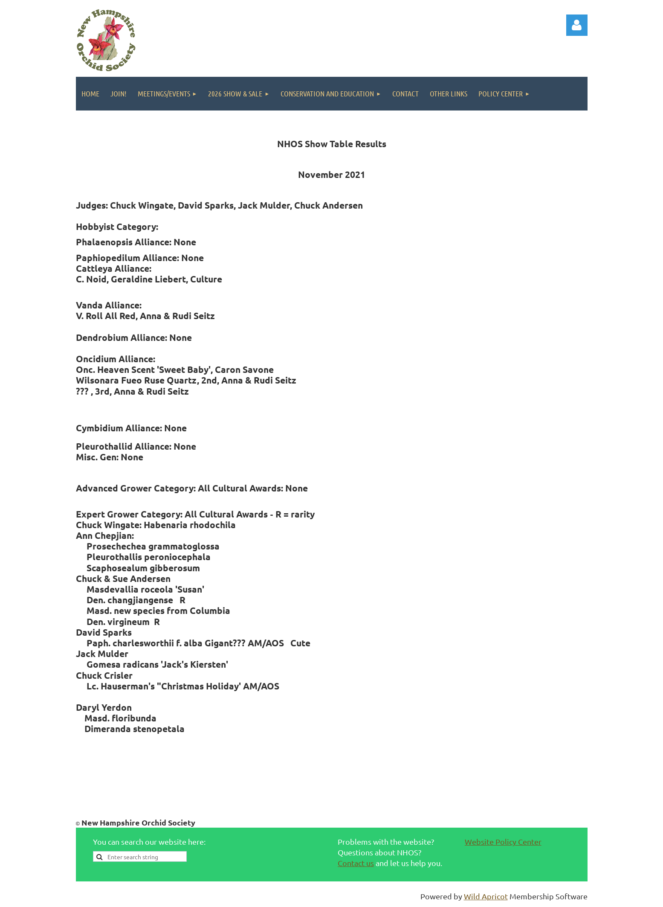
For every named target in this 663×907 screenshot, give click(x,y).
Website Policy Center (503, 841)
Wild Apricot (486, 896)
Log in (577, 25)
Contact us (356, 862)
